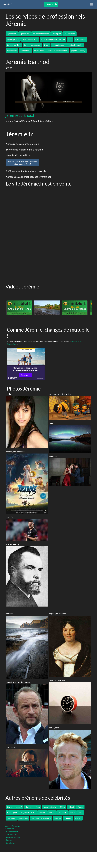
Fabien (78, 818)
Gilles (62, 807)
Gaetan (57, 818)
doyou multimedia (30, 39)
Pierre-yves (12, 812)
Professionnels (11, 831)
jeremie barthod (13, 45)
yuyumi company (78, 50)
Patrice (42, 812)
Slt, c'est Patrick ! (28, 812)
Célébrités (51, 4)
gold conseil (80, 39)
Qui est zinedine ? (14, 807)
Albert (71, 807)
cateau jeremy (13, 39)
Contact (8, 840)
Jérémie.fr (7, 4)
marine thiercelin (75, 45)
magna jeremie (58, 45)
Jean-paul (11, 818)
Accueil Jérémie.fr (12, 826)
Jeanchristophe (49, 807)
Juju (80, 812)
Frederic (67, 818)
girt (70, 39)
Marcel (52, 812)
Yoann (80, 807)
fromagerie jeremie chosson (53, 39)
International (11, 834)
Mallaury (62, 812)
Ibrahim (29, 807)
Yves (38, 807)
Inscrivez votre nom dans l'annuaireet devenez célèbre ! (22, 162)
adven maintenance (41, 34)
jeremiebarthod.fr (20, 115)
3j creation (11, 34)
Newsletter (10, 843)
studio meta (25, 50)
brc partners (70, 34)
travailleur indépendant (57, 50)
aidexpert (57, 34)
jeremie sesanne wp (32, 45)
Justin (72, 812)
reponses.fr (12, 50)
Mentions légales (12, 837)
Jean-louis (23, 818)
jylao (46, 45)
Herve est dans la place (41, 818)
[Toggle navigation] (91, 4)
